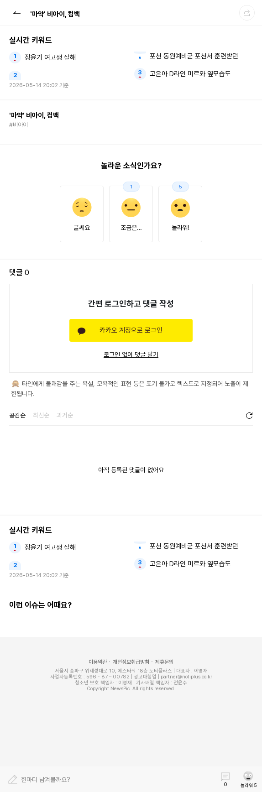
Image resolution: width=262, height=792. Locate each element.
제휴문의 (164, 662)
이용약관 (98, 662)
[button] (16, 12)
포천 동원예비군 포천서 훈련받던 (194, 56)
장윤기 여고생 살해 (50, 57)
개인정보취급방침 (131, 662)
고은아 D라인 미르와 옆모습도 (190, 74)
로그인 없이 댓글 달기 (131, 354)
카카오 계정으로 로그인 (131, 330)
